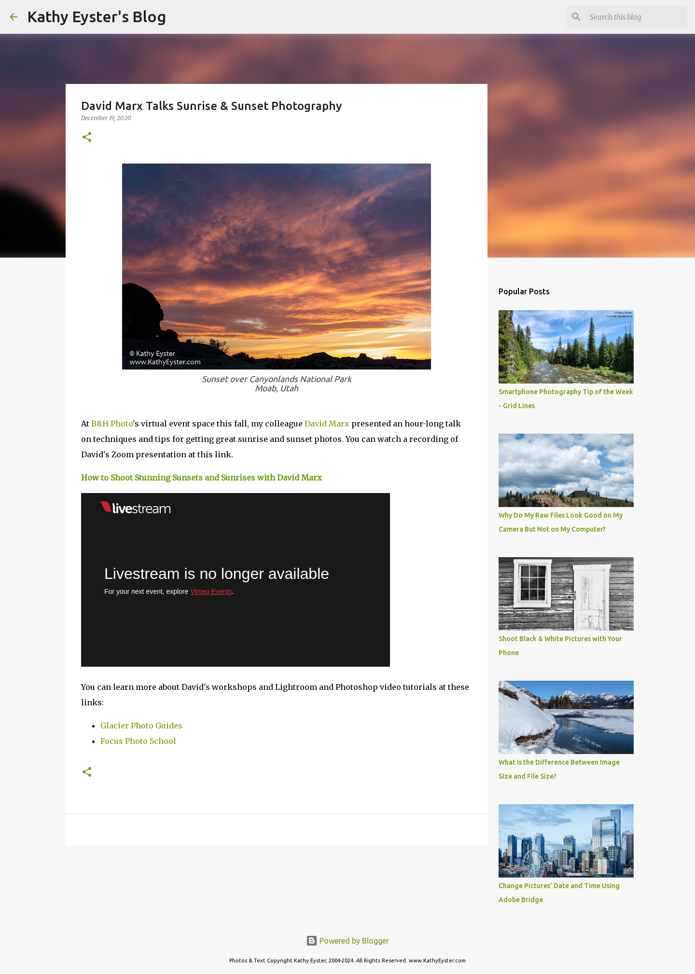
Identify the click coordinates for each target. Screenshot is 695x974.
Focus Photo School (138, 741)
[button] (87, 137)
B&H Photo (112, 423)
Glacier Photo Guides (141, 725)
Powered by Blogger (347, 940)
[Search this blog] (636, 16)
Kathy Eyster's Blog (96, 16)
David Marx (327, 423)
